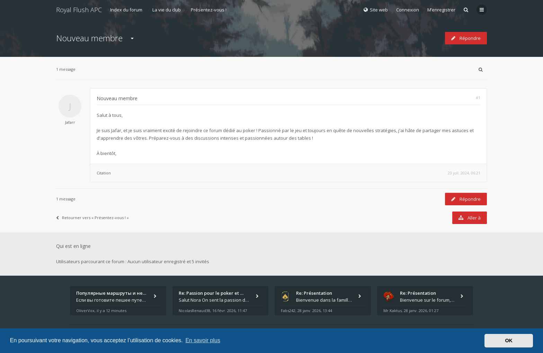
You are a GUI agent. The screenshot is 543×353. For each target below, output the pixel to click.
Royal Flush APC (79, 10)
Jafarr (70, 122)
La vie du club (166, 10)
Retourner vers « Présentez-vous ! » (92, 217)
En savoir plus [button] (202, 340)
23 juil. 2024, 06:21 (464, 172)
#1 (478, 97)
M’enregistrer (441, 10)
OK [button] (509, 340)
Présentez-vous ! (208, 10)
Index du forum (126, 10)
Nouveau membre (89, 38)
